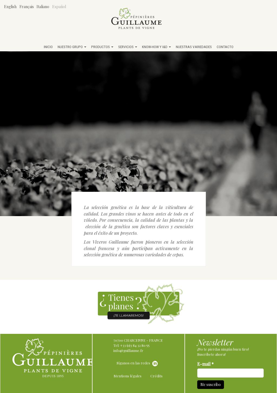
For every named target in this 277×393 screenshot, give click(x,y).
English (10, 6)
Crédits (156, 376)
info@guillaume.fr (128, 350)
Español (59, 6)
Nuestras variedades (194, 47)
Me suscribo (210, 384)
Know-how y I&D (156, 47)
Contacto (225, 47)
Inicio (48, 47)
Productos (102, 47)
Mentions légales (127, 376)
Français (26, 6)
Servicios (127, 47)
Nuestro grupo (72, 47)
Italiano (43, 6)
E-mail (205, 364)
